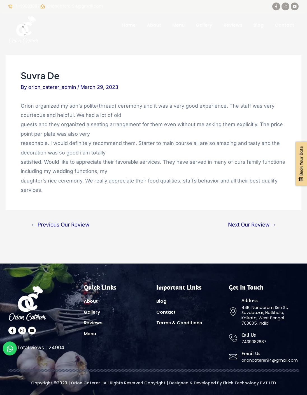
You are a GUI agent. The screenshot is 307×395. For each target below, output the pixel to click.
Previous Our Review (60, 224)
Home (129, 25)
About (154, 25)
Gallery (204, 25)
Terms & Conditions (179, 323)
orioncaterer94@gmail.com (269, 360)
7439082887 (27, 6)
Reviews (233, 25)
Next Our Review (251, 224)
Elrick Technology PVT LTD (249, 383)
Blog (258, 25)
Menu (178, 25)
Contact (284, 25)
